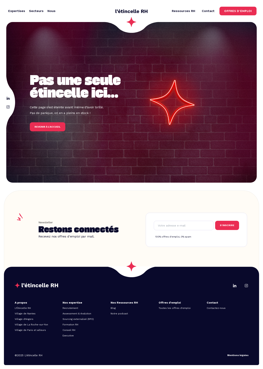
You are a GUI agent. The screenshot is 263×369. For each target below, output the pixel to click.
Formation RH (70, 324)
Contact (208, 11)
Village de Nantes (25, 313)
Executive (68, 335)
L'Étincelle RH (23, 308)
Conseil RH (69, 330)
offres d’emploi (238, 11)
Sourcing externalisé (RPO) (78, 319)
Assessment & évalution (77, 313)
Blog (113, 308)
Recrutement (70, 308)
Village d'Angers (24, 319)
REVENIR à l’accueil (48, 126)
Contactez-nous (216, 308)
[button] (16, 11)
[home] (131, 11)
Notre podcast (119, 313)
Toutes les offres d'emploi (175, 308)
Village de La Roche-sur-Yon (31, 324)
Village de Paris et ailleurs (30, 330)
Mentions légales (237, 355)
